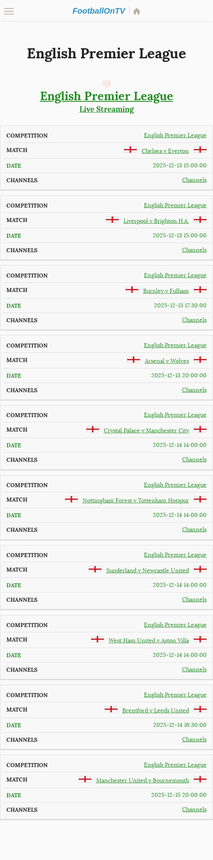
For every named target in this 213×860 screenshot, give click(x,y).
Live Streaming (106, 101)
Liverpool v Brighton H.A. (156, 221)
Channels (194, 180)
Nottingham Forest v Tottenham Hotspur (136, 500)
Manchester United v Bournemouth (142, 780)
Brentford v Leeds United (155, 710)
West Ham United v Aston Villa (149, 640)
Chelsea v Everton (165, 151)
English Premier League (175, 135)
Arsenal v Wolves (167, 361)
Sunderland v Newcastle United (147, 570)
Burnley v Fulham (166, 291)
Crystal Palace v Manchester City (146, 430)
